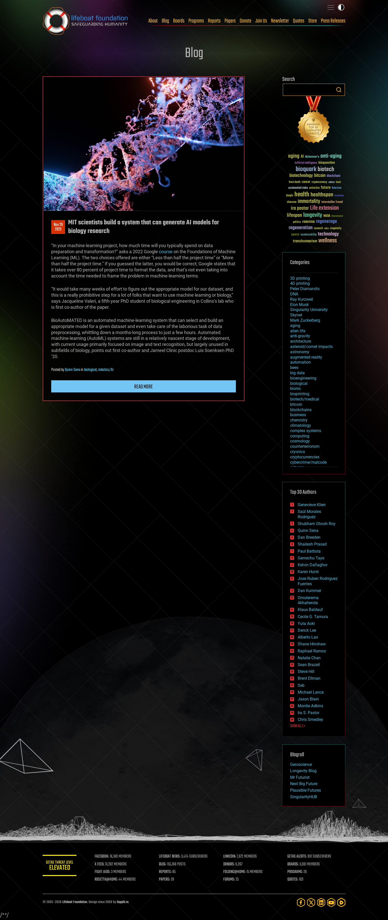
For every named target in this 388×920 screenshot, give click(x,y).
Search (339, 90)
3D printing (300, 278)
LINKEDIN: (230, 856)
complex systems (305, 430)
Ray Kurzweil (301, 299)
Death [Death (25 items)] (338, 182)
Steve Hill (306, 671)
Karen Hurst (308, 571)
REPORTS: (166, 872)
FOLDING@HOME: (235, 872)
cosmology (300, 441)
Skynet (296, 315)
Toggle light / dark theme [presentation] (341, 7)
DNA (294, 294)
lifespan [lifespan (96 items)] (294, 215)
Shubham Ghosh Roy (317, 523)
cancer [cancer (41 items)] (306, 182)
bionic (295, 388)
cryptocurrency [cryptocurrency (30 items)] (319, 182)
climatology (300, 425)
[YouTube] (331, 902)
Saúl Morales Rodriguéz (309, 514)
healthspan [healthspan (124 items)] (322, 195)
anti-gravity (300, 336)
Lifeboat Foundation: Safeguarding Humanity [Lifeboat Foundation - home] (85, 21)
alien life (297, 330)
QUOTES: (293, 879)
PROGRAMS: (295, 872)
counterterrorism (304, 446)
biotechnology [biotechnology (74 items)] (301, 175)
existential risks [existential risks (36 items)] (298, 188)
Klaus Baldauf (310, 609)
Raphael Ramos (312, 651)
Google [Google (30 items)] (289, 195)
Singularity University (309, 309)
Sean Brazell (309, 664)
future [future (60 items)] (325, 187)
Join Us (261, 21)
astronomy (299, 351)
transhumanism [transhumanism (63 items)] (305, 241)
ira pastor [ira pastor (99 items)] (300, 208)
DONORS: (229, 864)
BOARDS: (293, 864)
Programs (196, 21)
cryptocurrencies (304, 457)
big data (297, 372)
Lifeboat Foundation (74, 902)
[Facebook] (301, 902)
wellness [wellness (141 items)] (327, 241)
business (298, 414)
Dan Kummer (309, 590)
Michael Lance (311, 692)
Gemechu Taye (311, 558)
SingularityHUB (303, 796)
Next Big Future (303, 783)
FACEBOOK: (103, 856)
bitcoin (296, 404)
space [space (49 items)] (295, 234)
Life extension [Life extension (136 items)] (324, 208)
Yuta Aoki (306, 623)
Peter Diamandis (305, 288)
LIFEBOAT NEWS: (170, 856)
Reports (214, 21)
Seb (301, 685)
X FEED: (101, 864)
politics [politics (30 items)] (297, 222)
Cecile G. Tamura (313, 616)
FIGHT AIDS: (104, 872)
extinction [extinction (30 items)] (314, 188)
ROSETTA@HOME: (107, 879)
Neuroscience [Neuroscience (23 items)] (337, 216)
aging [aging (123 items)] (293, 156)
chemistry (299, 420)
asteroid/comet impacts (311, 346)
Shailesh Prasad (312, 544)
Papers (230, 21)
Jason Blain (308, 699)
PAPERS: (165, 879)
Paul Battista (309, 551)
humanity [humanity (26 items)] (339, 195)
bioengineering (303, 378)
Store (312, 21)
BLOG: (163, 864)
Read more (143, 387)
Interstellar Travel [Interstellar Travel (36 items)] (332, 202)
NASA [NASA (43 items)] (326, 216)
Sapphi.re (122, 902)
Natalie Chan (309, 657)
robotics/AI (106, 370)
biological (90, 370)
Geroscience (301, 764)
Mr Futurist (300, 777)
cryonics (297, 451)
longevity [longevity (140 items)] (312, 215)
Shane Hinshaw (312, 644)
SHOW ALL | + (298, 726)
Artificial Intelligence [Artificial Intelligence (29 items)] (306, 163)
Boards (178, 21)
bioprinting (299, 393)
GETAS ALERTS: (297, 856)
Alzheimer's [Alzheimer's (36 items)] (312, 157)
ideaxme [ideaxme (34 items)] (291, 202)
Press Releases (333, 21)
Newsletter (280, 21)
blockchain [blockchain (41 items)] (333, 176)
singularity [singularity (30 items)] (335, 228)
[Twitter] (311, 902)
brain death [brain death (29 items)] (294, 182)
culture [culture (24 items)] (331, 182)
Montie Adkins (310, 705)
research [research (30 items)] (318, 228)
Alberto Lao (308, 637)
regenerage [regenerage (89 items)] (326, 221)
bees (294, 367)
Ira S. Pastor (308, 712)
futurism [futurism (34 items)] (336, 188)
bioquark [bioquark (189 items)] (306, 169)
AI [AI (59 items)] (302, 156)
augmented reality (306, 357)
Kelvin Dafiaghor (312, 564)
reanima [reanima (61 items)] (308, 221)
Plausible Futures (305, 790)
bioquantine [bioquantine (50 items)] (326, 162)
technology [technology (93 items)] (328, 234)
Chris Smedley (310, 719)
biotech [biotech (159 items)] (326, 169)
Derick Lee (307, 630)
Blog (165, 21)
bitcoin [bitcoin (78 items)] (319, 175)
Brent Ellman (309, 678)
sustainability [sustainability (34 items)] (309, 235)
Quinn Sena (72, 370)
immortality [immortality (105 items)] (309, 201)
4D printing (300, 283)
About (153, 21)
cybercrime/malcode (308, 462)
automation (300, 362)
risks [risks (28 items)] (326, 228)
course (166, 251)
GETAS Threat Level (60, 866)
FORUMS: (230, 879)
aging (295, 325)
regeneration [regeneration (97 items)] (301, 228)
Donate (245, 21)
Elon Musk (299, 304)
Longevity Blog (303, 770)
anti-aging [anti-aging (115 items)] (331, 156)
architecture (300, 341)
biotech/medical (304, 399)
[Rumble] (341, 902)
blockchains (301, 409)
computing (299, 436)
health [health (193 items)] (301, 194)
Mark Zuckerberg (305, 320)
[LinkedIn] (321, 902)
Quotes (298, 21)
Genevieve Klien (312, 504)
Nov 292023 (58, 227)
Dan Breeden (309, 537)
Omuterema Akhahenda (308, 600)
